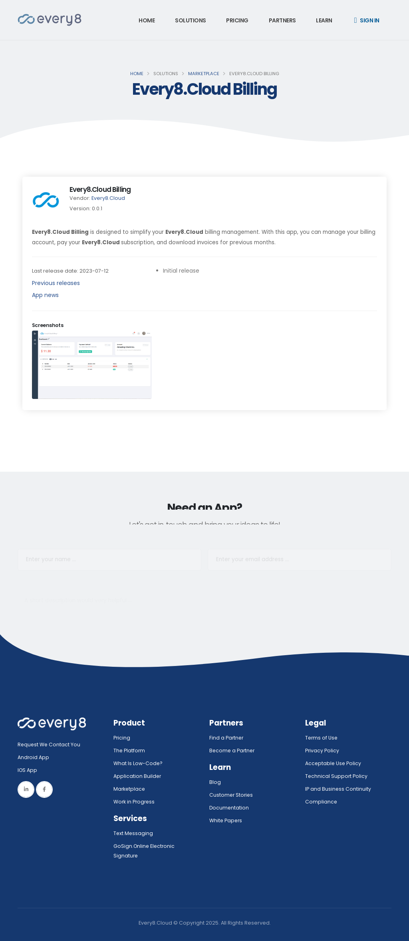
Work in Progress (134, 801)
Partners (282, 20)
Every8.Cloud (108, 198)
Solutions (190, 20)
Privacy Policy (322, 750)
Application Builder (137, 776)
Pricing (237, 20)
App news (45, 295)
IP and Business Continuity (338, 788)
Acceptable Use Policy (333, 763)
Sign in (366, 20)
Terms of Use (322, 737)
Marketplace (203, 73)
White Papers (226, 820)
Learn (324, 20)
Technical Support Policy (336, 776)
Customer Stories (231, 794)
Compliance (321, 801)
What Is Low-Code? (138, 763)
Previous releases (56, 283)
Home (147, 20)
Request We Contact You (49, 744)
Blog (215, 782)
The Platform (129, 750)
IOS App (30, 770)
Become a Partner (232, 750)
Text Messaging (133, 833)
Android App (34, 757)
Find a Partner (226, 737)
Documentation (229, 807)
